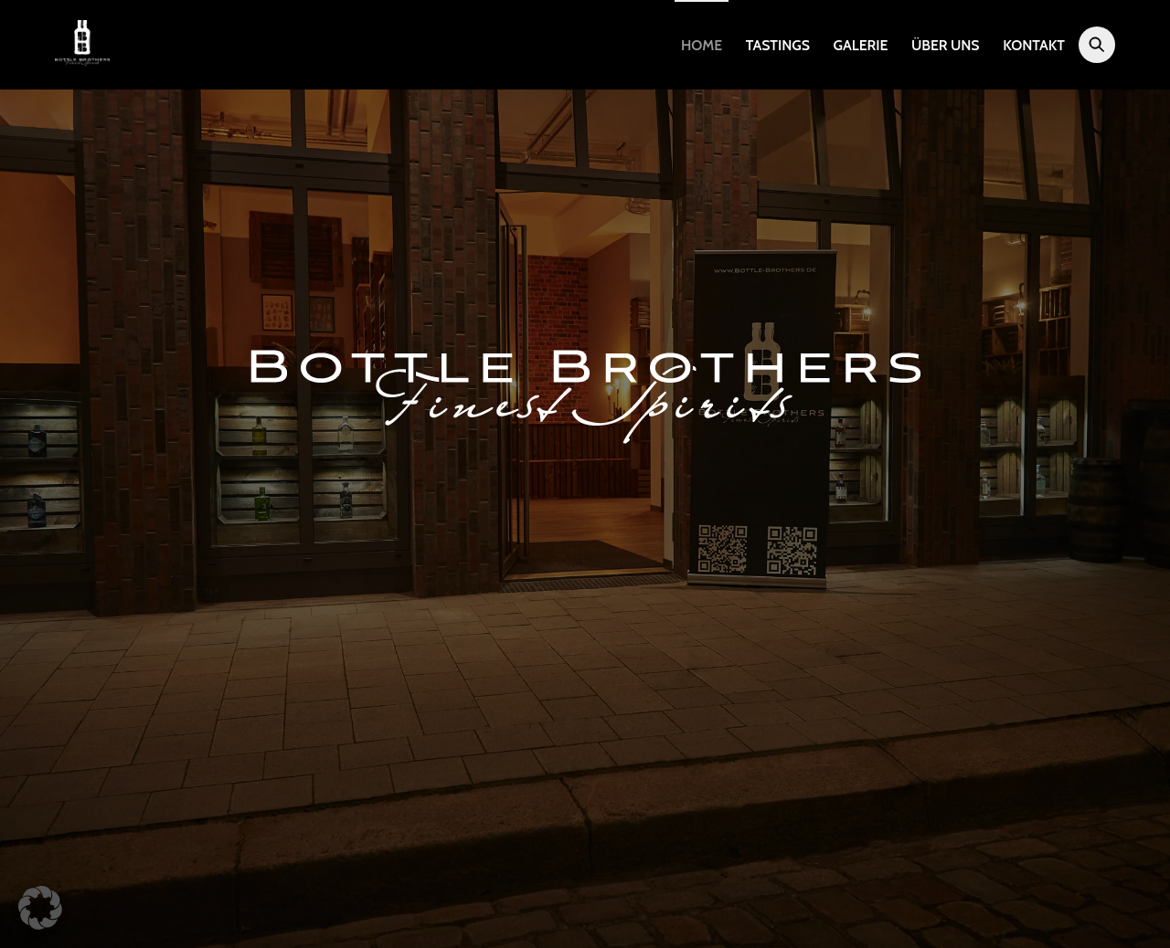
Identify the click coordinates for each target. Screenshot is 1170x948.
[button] (40, 908)
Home (701, 45)
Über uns (945, 45)
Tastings (778, 45)
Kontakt (1034, 45)
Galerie (861, 45)
